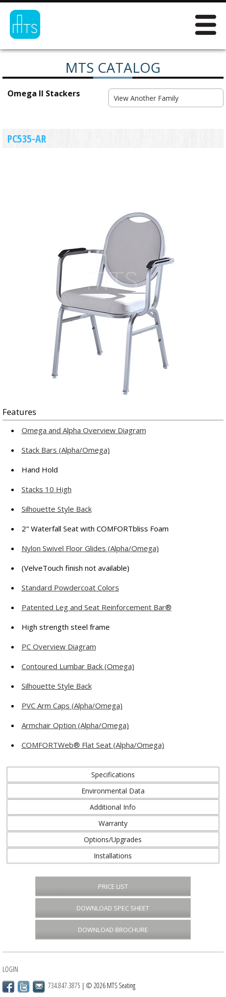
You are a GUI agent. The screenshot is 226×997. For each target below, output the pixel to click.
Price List (113, 886)
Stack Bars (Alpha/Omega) (66, 450)
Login (10, 969)
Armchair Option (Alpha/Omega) (75, 725)
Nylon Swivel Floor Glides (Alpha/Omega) (90, 548)
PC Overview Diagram (59, 646)
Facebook (8, 987)
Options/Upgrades (113, 839)
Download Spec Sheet (112, 908)
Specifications (113, 774)
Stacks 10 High (47, 489)
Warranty (113, 823)
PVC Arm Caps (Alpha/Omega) (72, 705)
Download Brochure (113, 929)
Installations (113, 855)
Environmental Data (113, 790)
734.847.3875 (64, 985)
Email (39, 987)
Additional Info (113, 807)
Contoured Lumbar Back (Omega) (78, 666)
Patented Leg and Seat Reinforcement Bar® (97, 607)
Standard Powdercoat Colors (70, 587)
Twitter (23, 987)
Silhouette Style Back (57, 509)
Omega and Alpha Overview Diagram (84, 430)
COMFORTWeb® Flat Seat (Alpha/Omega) (93, 745)
